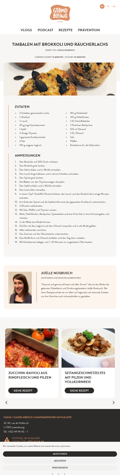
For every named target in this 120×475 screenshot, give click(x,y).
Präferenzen (60, 467)
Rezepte (66, 30)
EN (114, 6)
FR (108, 6)
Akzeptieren (60, 454)
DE (102, 6)
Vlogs (26, 30)
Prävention (89, 30)
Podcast (45, 30)
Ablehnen (60, 460)
